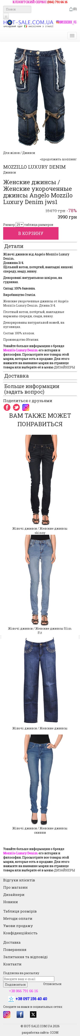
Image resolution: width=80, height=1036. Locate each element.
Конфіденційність (20, 932)
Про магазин (15, 887)
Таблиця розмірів (20, 911)
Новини (10, 901)
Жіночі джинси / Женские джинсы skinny (39, 530)
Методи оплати (17, 918)
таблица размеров (38, 225)
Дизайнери (13, 894)
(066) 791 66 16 (57, 2)
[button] (2, 635)
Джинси (9, 172)
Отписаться (52, 984)
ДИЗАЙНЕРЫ (64, 367)
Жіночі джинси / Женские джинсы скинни (39, 830)
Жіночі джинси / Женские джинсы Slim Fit (40, 630)
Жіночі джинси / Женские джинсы (39, 728)
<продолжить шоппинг (58, 159)
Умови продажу (18, 925)
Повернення (14, 949)
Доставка (12, 942)
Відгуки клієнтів (19, 880)
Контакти (12, 964)
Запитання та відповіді (25, 956)
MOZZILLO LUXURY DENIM (34, 167)
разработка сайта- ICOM (40, 1032)
